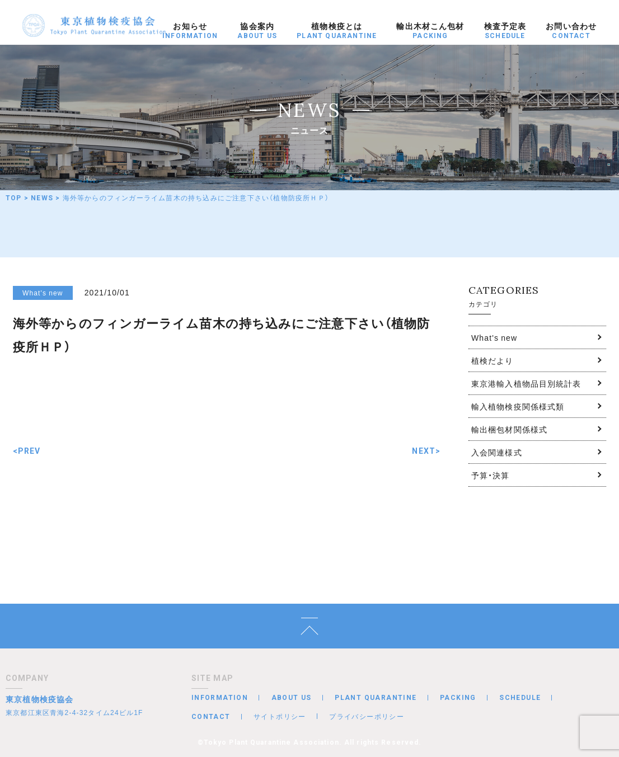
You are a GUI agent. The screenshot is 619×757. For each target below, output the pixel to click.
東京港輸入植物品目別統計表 (526, 383)
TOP (14, 198)
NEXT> (426, 450)
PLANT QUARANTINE (375, 698)
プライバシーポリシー (366, 716)
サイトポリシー (280, 716)
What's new (494, 337)
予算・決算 (490, 475)
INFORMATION (219, 698)
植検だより (492, 360)
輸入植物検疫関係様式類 (517, 406)
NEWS (42, 198)
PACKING (458, 698)
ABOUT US (291, 698)
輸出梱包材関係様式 (509, 429)
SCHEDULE (520, 698)
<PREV (27, 450)
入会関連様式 (496, 452)
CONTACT (211, 717)
